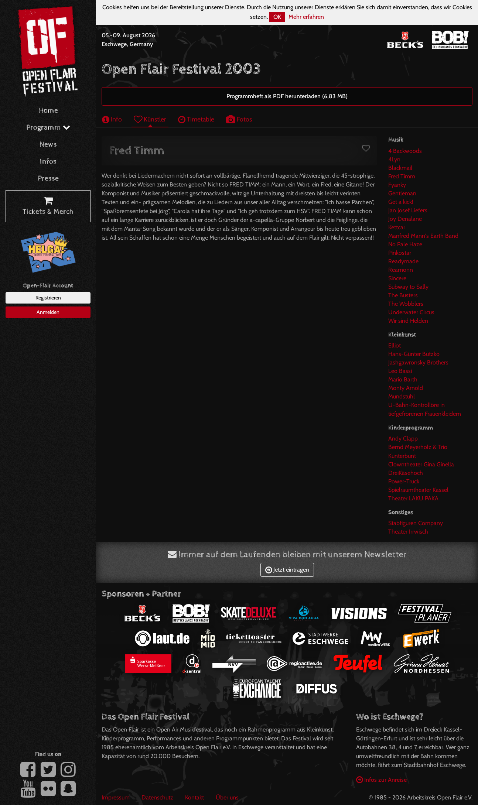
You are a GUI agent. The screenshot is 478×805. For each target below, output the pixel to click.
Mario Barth (402, 379)
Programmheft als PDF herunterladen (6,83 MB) (287, 96)
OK (277, 16)
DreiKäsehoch (405, 472)
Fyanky (397, 184)
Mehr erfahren (306, 16)
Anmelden (48, 312)
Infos (48, 161)
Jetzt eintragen (287, 569)
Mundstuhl (401, 396)
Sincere (397, 278)
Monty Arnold (405, 387)
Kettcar (396, 227)
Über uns (227, 797)
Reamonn (400, 269)
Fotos (239, 119)
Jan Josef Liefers (407, 210)
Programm (48, 127)
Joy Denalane (405, 218)
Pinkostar (399, 252)
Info (112, 119)
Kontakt (194, 797)
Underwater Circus (411, 312)
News (48, 144)
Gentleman (402, 193)
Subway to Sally (408, 286)
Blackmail (400, 167)
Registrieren (48, 297)
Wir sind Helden (408, 320)
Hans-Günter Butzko (414, 353)
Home (48, 110)
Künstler (150, 119)
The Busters (403, 295)
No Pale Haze (405, 244)
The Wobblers (405, 303)
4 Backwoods (405, 150)
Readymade (403, 261)
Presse (48, 178)
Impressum (116, 797)
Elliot (394, 345)
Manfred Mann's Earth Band (423, 235)
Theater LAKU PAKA (413, 498)
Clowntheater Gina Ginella (421, 464)
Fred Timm (401, 176)
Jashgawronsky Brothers (418, 362)
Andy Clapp (403, 438)
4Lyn (394, 159)
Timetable (196, 119)
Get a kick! (400, 201)
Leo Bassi (400, 370)
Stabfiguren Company (415, 523)
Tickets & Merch (48, 206)
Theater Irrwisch (408, 531)
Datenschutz (157, 797)
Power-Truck (403, 481)
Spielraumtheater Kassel (418, 489)
